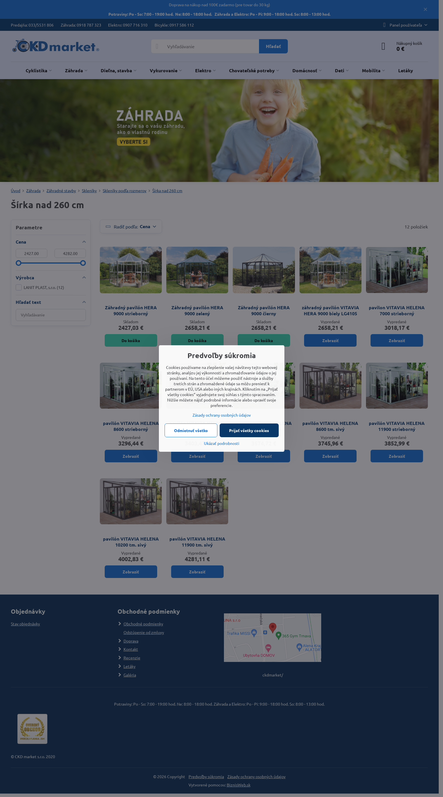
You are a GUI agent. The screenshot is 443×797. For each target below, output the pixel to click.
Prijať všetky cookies (249, 430)
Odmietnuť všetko (191, 430)
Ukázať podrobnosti (221, 443)
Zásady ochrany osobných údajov (222, 414)
